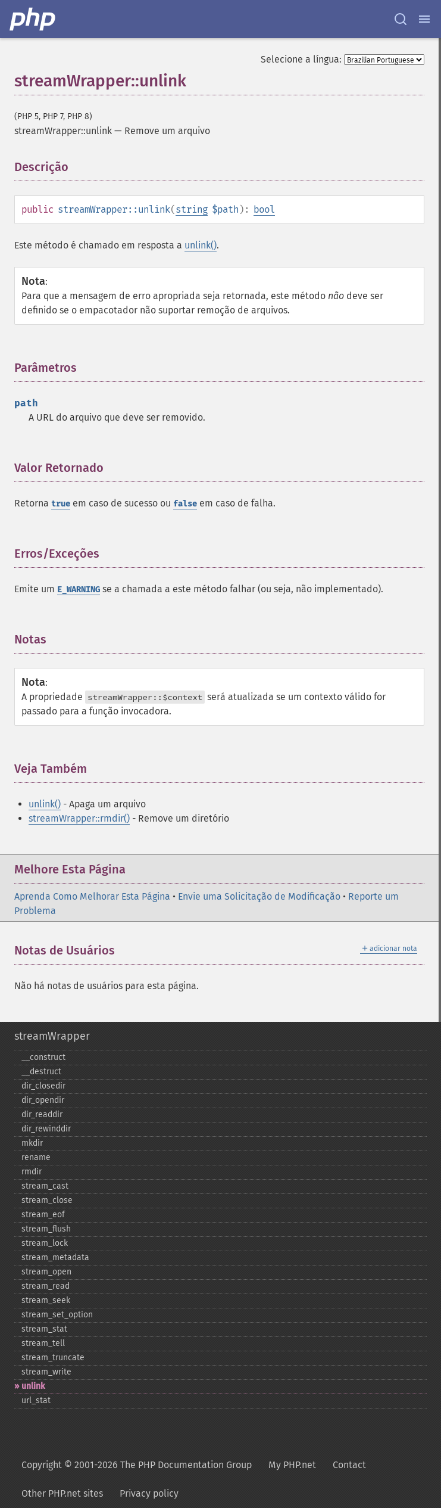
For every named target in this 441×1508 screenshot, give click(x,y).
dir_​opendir (42, 1100)
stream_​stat (44, 1329)
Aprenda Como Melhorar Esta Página (92, 896)
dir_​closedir (43, 1086)
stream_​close (47, 1200)
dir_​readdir (41, 1114)
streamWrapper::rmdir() (79, 818)
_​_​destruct (41, 1072)
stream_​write (46, 1372)
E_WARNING (78, 589)
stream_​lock (44, 1243)
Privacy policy (149, 1493)
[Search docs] (400, 19)
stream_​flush (46, 1229)
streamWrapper (52, 1036)
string (192, 209)
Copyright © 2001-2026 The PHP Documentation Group (136, 1464)
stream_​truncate (53, 1357)
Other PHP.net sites (62, 1493)
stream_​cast (44, 1186)
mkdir (32, 1143)
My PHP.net (292, 1464)
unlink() (200, 245)
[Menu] (424, 19)
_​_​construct (43, 1057)
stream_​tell (43, 1343)
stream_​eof (43, 1214)
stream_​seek (45, 1300)
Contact (349, 1464)
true (60, 504)
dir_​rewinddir (46, 1129)
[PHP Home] (33, 19)
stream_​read (45, 1286)
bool (264, 209)
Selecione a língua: (301, 59)
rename (36, 1157)
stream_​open (46, 1272)
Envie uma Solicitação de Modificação (259, 896)
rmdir (31, 1172)
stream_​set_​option (57, 1315)
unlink (33, 1386)
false (185, 504)
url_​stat (36, 1400)
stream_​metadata (55, 1257)
